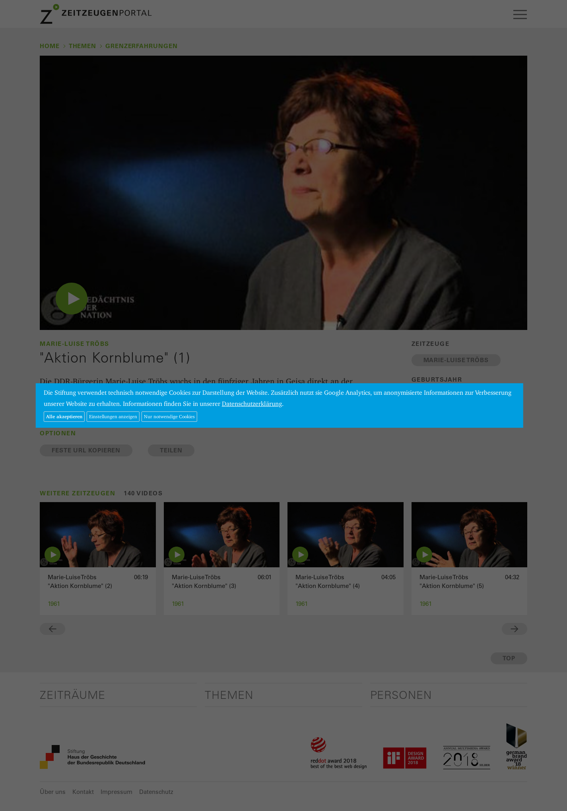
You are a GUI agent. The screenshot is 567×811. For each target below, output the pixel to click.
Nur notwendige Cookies (169, 416)
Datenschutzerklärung (252, 403)
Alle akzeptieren (64, 416)
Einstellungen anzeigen (113, 416)
